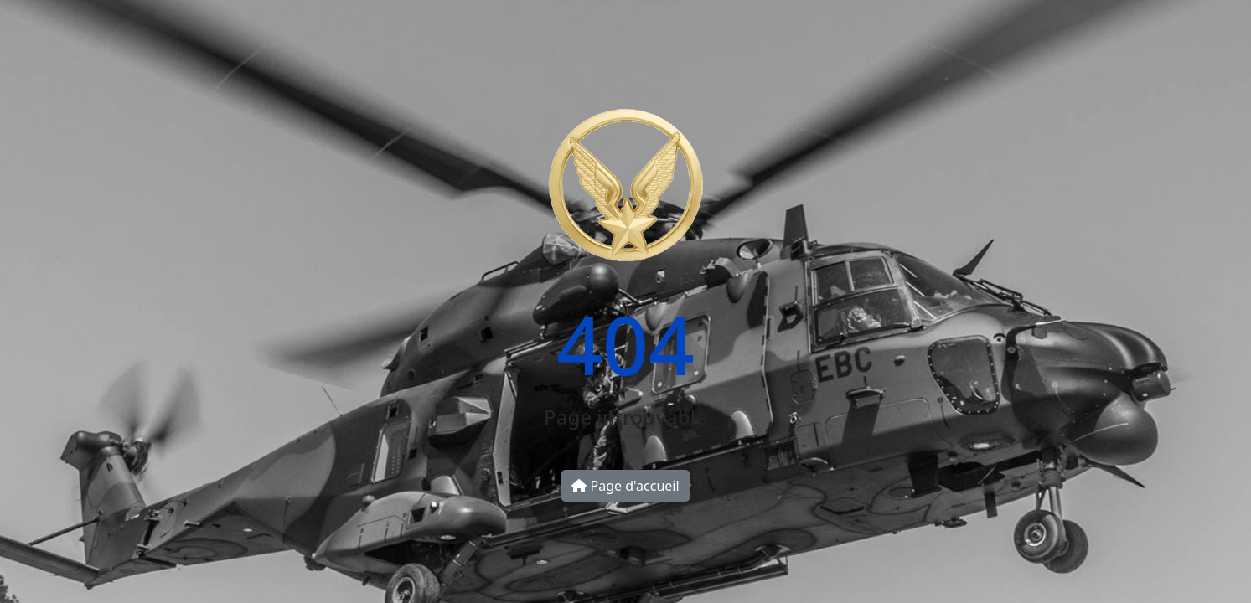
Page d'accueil (625, 486)
